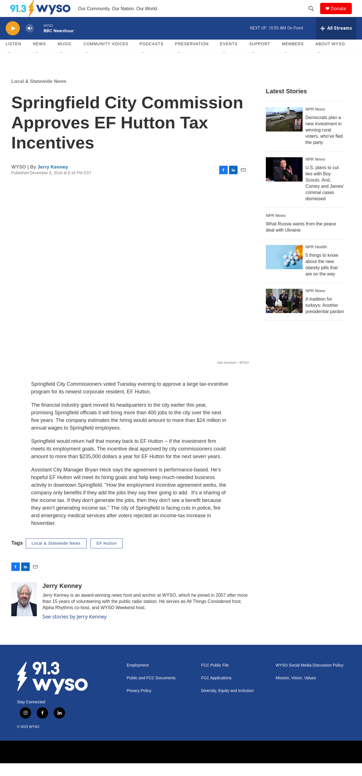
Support (259, 56)
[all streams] (336, 41)
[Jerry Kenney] (24, 612)
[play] (12, 41)
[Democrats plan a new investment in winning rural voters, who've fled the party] (284, 132)
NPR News (315, 122)
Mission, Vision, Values (296, 691)
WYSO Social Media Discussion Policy (310, 678)
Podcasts (151, 56)
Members (293, 56)
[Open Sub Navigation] (10, 65)
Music (65, 56)
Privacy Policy (139, 703)
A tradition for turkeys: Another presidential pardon (324, 318)
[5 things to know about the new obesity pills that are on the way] (284, 270)
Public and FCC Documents (151, 691)
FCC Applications (216, 691)
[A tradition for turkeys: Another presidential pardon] (284, 313)
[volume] (30, 41)
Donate (342, 15)
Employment (138, 678)
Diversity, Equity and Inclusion (227, 703)
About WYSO (330, 56)
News (39, 56)
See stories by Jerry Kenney (74, 629)
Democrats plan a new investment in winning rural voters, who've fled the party (324, 143)
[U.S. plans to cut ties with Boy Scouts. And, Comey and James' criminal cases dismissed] (284, 182)
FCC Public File (215, 678)
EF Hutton (106, 556)
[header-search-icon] (313, 15)
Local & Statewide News (38, 94)
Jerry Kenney (53, 179)
